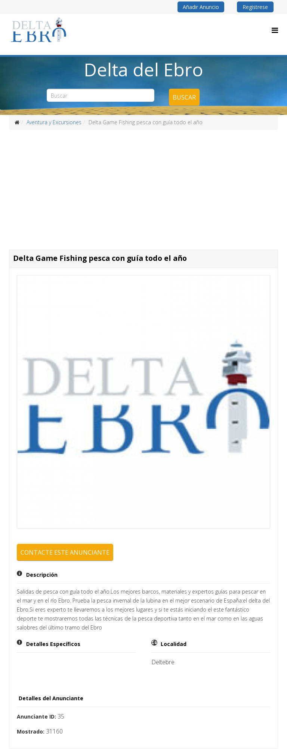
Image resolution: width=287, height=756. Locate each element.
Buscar (184, 97)
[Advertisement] (143, 186)
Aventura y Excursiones (54, 122)
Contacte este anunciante (65, 552)
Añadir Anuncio (201, 6)
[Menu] (275, 30)
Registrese (255, 6)
